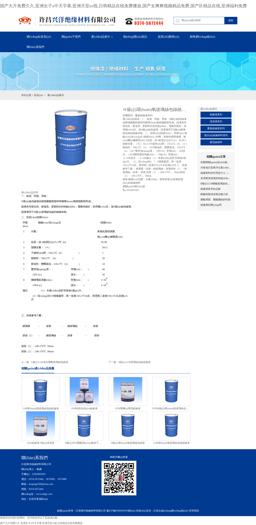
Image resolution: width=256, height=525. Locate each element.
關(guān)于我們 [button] (71, 36)
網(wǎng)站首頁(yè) (39, 36)
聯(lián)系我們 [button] (35, 46)
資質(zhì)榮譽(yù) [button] (168, 36)
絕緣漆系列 (216, 114)
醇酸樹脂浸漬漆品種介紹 (214, 194)
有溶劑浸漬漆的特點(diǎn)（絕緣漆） (216, 178)
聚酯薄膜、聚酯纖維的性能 (215, 199)
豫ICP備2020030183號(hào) (120, 510)
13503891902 (132, 189)
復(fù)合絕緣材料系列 (216, 135)
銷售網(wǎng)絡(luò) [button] (202, 36)
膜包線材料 (216, 142)
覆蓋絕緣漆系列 (216, 128)
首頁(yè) (38, 95)
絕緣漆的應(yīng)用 (211, 205)
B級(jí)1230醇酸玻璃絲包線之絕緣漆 (216, 183)
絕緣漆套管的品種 (210, 189)
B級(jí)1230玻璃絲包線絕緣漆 (135, 362)
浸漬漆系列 (216, 121)
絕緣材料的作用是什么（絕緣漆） (216, 173)
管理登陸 (194, 510)
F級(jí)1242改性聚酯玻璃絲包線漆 (49, 362)
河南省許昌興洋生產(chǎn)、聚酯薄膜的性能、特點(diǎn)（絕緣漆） (216, 167)
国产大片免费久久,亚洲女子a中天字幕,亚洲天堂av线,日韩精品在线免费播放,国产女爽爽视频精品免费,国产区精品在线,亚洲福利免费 (123, 6)
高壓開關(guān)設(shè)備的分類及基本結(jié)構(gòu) (216, 162)
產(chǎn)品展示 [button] (102, 36)
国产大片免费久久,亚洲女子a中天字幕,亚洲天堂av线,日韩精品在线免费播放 (41, 523)
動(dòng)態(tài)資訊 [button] (135, 36)
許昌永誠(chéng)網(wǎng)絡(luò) (171, 510)
